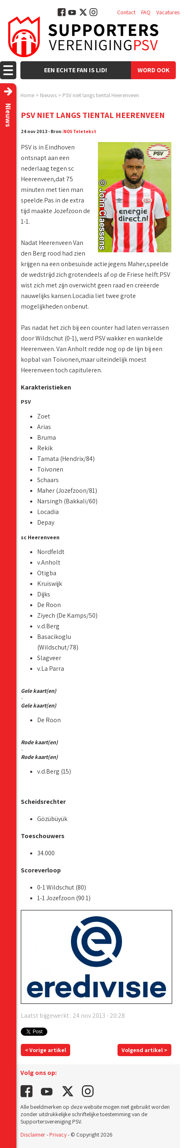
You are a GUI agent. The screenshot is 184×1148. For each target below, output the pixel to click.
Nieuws (48, 95)
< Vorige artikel (45, 1050)
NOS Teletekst (79, 131)
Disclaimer (32, 1134)
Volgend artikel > (144, 1050)
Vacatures (168, 12)
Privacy (58, 1134)
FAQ (146, 12)
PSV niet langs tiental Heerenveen (100, 95)
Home (27, 95)
